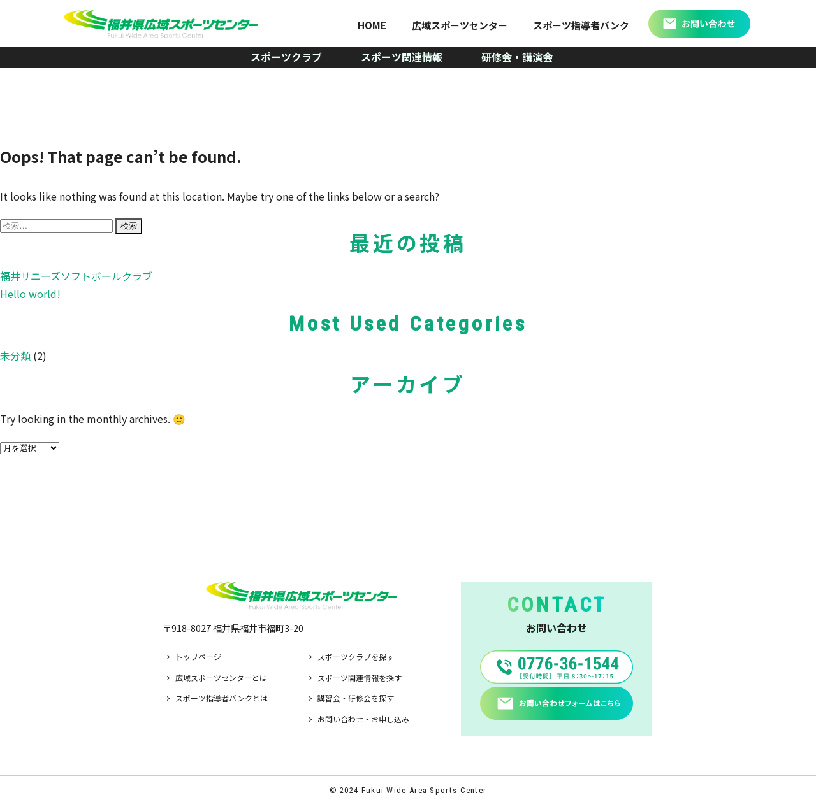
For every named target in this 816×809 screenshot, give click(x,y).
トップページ (198, 656)
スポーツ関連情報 (401, 56)
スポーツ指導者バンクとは (221, 697)
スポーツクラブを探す (355, 656)
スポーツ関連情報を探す (359, 677)
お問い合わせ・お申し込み (363, 718)
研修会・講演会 (517, 56)
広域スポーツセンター (459, 25)
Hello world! (30, 293)
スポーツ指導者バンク (581, 25)
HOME (372, 25)
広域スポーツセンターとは (221, 677)
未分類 (15, 355)
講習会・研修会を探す (355, 697)
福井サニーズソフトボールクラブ (76, 275)
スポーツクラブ (286, 56)
